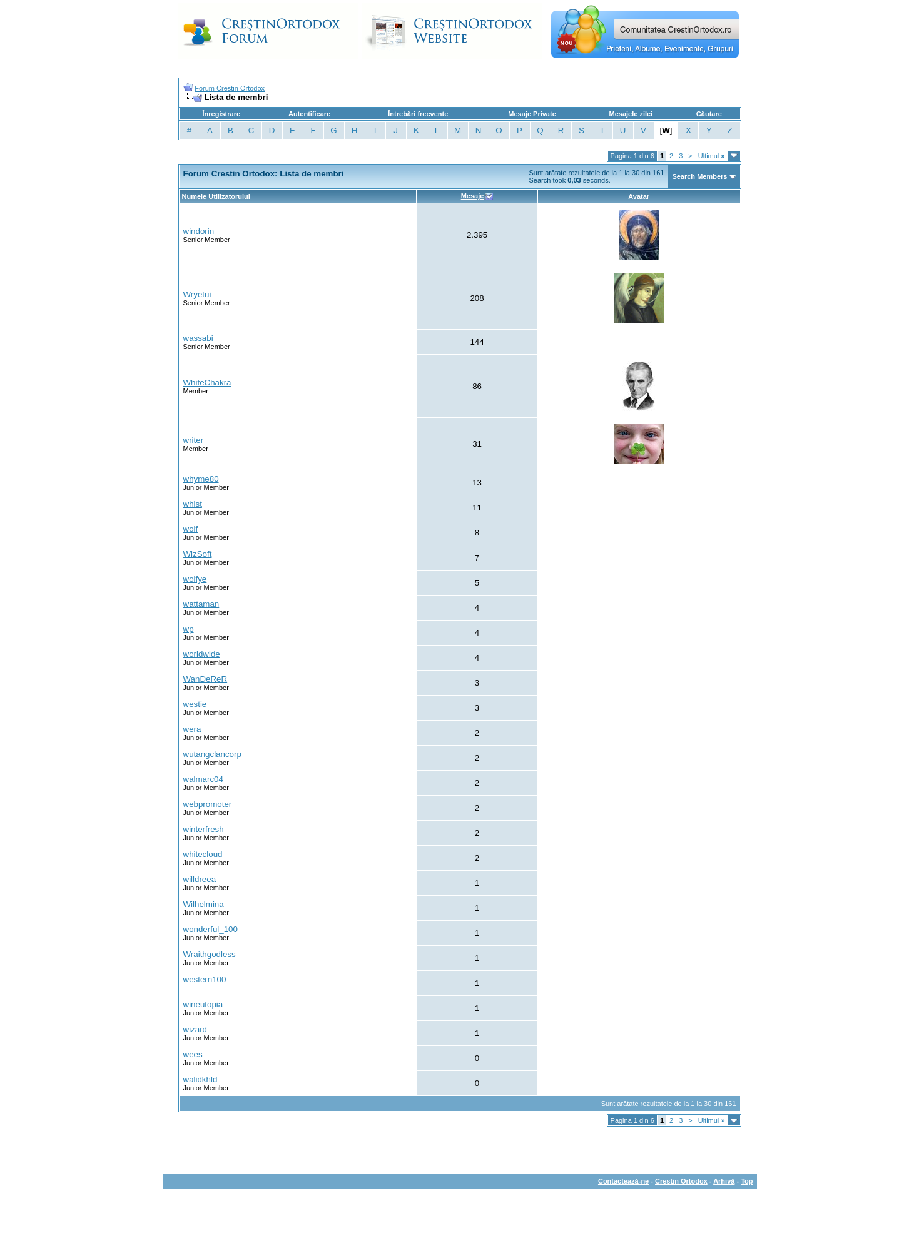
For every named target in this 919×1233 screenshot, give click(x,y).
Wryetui (197, 294)
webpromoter (207, 804)
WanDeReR (205, 679)
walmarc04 (203, 779)
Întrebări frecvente (418, 114)
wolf (190, 529)
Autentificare (309, 114)
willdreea (199, 879)
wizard (195, 1029)
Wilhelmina (203, 904)
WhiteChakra (207, 382)
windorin (199, 231)
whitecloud (203, 854)
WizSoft (197, 554)
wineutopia (203, 1004)
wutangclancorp (212, 754)
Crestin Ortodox (681, 1181)
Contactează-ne (623, 1181)
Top (747, 1181)
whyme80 (201, 479)
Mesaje (472, 196)
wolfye (195, 579)
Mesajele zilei (631, 114)
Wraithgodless (209, 954)
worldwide (201, 654)
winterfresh (203, 829)
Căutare (709, 114)
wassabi (198, 338)
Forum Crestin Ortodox (230, 88)
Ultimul (711, 156)
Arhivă (723, 1181)
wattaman (201, 604)
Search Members (699, 176)
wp (188, 629)
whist (192, 504)
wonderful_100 (210, 929)
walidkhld (200, 1079)
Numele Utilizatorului (216, 196)
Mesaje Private (532, 114)
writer (193, 440)
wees (193, 1054)
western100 (204, 979)
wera (192, 729)
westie (195, 704)
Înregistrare (222, 114)
